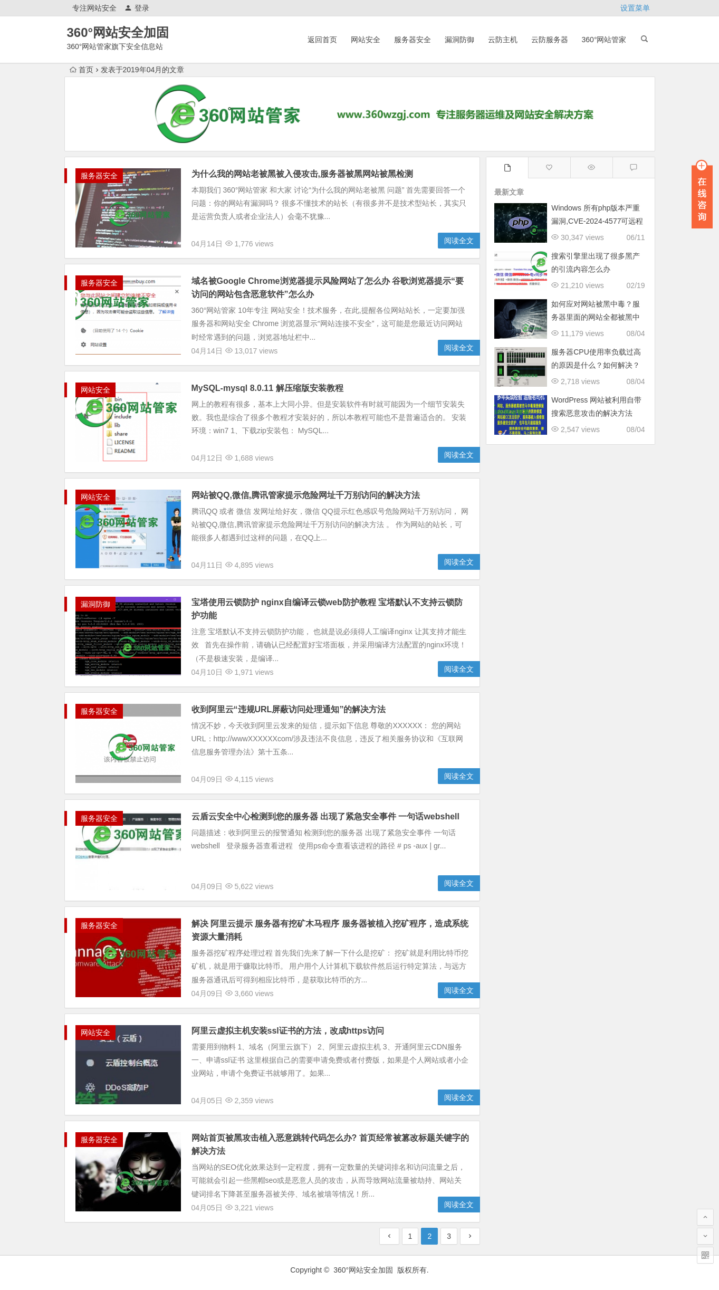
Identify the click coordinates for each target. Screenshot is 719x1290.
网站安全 (365, 39)
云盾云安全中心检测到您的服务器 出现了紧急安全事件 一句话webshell (325, 816)
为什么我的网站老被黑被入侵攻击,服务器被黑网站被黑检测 (302, 173)
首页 (81, 69)
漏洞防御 (459, 39)
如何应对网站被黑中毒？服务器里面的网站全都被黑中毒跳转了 (595, 317)
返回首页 (322, 39)
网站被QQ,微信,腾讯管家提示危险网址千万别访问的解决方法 (305, 495)
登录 (136, 8)
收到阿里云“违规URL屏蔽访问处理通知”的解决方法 (288, 709)
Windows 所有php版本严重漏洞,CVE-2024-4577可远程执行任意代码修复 (597, 221)
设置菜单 (635, 8)
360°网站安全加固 (118, 32)
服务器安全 (412, 39)
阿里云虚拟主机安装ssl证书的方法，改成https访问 (287, 1030)
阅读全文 (459, 240)
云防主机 (502, 39)
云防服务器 (549, 39)
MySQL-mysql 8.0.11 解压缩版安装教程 (267, 388)
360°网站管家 (604, 39)
